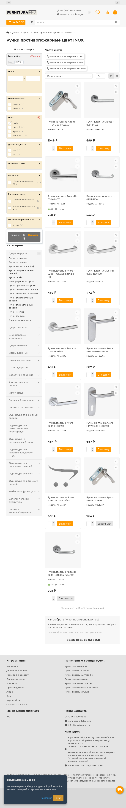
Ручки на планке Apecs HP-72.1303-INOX (99, 500)
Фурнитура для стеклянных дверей (25, 465)
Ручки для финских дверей (23, 290)
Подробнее (46, 798)
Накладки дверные (25, 361)
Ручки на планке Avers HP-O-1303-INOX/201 (99, 351)
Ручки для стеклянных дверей (21, 300)
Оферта (79, 780)
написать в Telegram (71, 14)
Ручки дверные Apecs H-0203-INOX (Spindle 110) (62, 574)
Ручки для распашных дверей (21, 307)
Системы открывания (25, 408)
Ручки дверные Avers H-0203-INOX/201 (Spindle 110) (62, 274)
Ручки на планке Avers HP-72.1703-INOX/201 (61, 500)
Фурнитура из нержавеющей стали (21, 441)
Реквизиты (12, 666)
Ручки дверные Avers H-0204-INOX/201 (62, 425)
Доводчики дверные (25, 375)
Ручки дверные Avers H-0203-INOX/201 (100, 273)
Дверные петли (25, 346)
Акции (10, 691)
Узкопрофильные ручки (21, 282)
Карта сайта (13, 700)
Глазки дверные (18, 368)
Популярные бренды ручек (84, 660)
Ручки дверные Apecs (77, 670)
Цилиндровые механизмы (25, 337)
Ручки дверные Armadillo (79, 675)
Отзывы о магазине (17, 704)
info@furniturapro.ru (79, 725)
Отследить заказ (15, 679)
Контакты (11, 683)
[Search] (77, 23)
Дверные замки (25, 328)
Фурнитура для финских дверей (23, 483)
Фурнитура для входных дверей (23, 417)
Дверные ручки (20, 33)
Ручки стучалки (17, 316)
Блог (9, 696)
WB (8, 716)
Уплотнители (25, 393)
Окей (58, 798)
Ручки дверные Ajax (76, 666)
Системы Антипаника (25, 401)
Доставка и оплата (16, 670)
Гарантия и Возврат (17, 675)
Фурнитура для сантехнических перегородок (18, 429)
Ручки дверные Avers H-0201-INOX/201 (62, 351)
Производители (15, 687)
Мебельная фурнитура (25, 492)
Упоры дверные (25, 353)
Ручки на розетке (18, 259)
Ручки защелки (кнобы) (21, 267)
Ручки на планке (18, 263)
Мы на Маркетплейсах (22, 710)
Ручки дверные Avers (76, 679)
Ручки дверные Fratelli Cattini (81, 687)
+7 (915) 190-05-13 (68, 11)
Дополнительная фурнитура (25, 501)
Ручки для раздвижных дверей (21, 272)
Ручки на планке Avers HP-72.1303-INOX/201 (99, 425)
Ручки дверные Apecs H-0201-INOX (100, 124)
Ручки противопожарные (46, 33)
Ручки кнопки (16, 312)
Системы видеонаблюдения (25, 512)
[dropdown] (8, 2)
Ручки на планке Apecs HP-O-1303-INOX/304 (61, 124)
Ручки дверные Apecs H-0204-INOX (62, 199)
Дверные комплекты (20, 320)
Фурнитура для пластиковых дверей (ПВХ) (21, 453)
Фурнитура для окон (25, 474)
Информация (16, 660)
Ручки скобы (15, 278)
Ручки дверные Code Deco (79, 683)
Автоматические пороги (25, 385)
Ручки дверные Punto (77, 691)
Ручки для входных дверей (23, 294)
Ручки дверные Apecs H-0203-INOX (100, 199)
